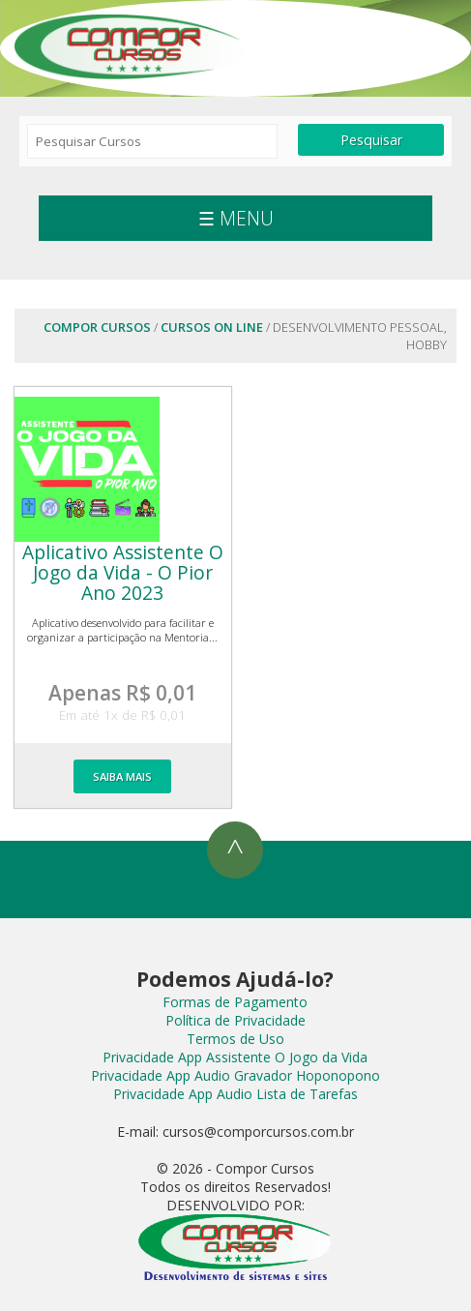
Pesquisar (371, 140)
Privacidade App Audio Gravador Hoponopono (235, 1075)
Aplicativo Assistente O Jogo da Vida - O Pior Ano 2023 (122, 572)
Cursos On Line (212, 327)
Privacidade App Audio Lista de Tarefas (235, 1094)
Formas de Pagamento (235, 1002)
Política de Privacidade (235, 1020)
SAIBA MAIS (122, 776)
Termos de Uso (235, 1038)
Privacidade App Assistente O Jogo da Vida (235, 1057)
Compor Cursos (131, 44)
